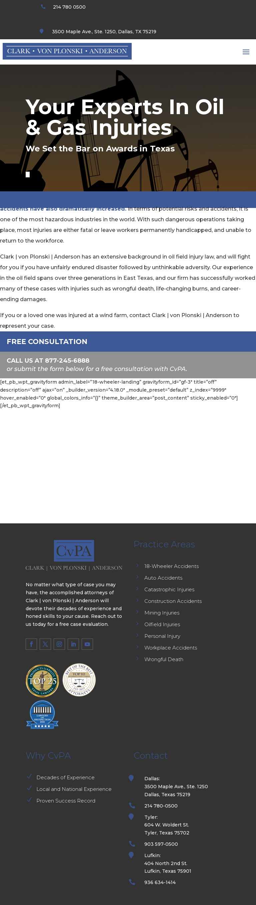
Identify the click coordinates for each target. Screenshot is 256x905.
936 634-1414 (160, 882)
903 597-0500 (161, 844)
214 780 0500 (69, 7)
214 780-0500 (161, 806)
